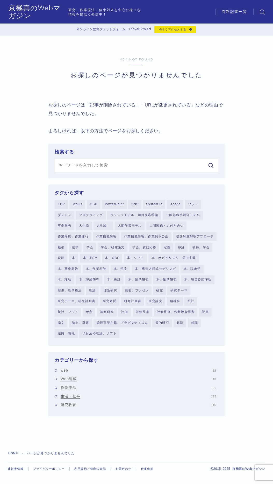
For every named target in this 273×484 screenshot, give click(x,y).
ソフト (193, 205)
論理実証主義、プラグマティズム (122, 326)
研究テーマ (179, 293)
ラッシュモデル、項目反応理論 (134, 216)
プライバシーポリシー (51, 472)
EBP (61, 205)
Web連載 (138, 383)
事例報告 (64, 227)
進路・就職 (66, 337)
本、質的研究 (138, 282)
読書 (205, 315)
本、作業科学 (96, 271)
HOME (13, 457)
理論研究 (110, 293)
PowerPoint (114, 205)
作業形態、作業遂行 (73, 238)
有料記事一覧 (234, 12)
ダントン (64, 216)
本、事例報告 (68, 271)
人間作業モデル (130, 227)
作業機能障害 (106, 238)
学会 (90, 249)
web (138, 374)
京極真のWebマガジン (49, 11)
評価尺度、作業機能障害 (176, 315)
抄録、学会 (201, 249)
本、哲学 (120, 271)
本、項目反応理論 (198, 282)
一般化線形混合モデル (183, 216)
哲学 (75, 249)
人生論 (84, 227)
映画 (61, 260)
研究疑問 (110, 304)
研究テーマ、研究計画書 (76, 304)
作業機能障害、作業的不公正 (146, 238)
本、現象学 (192, 271)
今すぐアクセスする (171, 30)
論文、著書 (80, 326)
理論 (92, 293)
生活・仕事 (138, 400)
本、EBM (90, 260)
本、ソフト (135, 260)
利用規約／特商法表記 (95, 472)
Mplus (77, 205)
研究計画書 (132, 304)
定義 (167, 249)
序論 (181, 249)
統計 (191, 304)
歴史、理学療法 (70, 293)
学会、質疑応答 (144, 249)
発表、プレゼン (137, 293)
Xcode (175, 205)
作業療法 (138, 391)
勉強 (61, 249)
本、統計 (114, 282)
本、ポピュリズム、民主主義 (174, 260)
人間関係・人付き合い (166, 227)
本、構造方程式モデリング (155, 271)
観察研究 (107, 315)
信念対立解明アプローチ (195, 238)
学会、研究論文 (113, 249)
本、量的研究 (166, 282)
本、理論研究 (89, 282)
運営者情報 (16, 472)
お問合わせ (130, 472)
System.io (154, 205)
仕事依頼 (19, 477)
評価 (124, 315)
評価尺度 (142, 315)
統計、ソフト (68, 315)
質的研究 (162, 326)
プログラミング (91, 216)
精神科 (175, 304)
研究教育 (138, 408)
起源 (180, 326)
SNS (135, 205)
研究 (159, 293)
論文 (61, 326)
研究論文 (155, 304)
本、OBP (112, 260)
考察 (89, 315)
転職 (194, 326)
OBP (93, 205)
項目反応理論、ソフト (99, 337)
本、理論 (64, 282)
